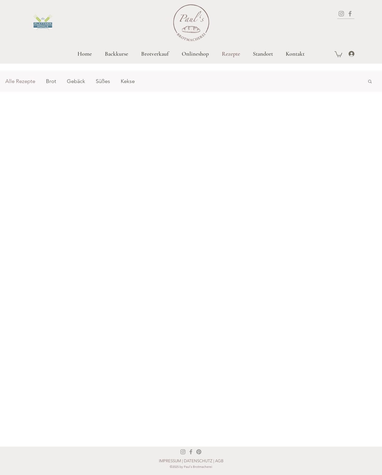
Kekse (128, 81)
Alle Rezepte (20, 81)
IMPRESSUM (170, 460)
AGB (219, 460)
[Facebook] (350, 13)
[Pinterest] (199, 451)
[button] (338, 54)
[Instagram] (341, 13)
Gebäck (76, 81)
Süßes (103, 81)
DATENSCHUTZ (198, 460)
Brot (51, 81)
